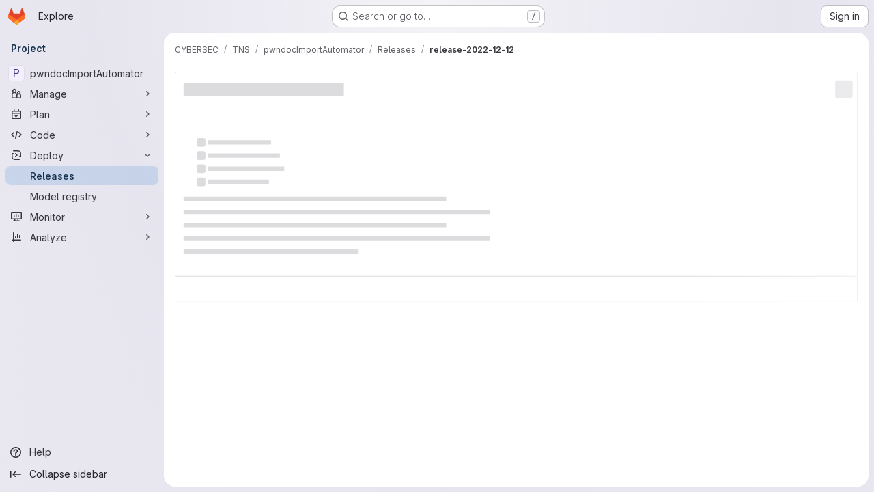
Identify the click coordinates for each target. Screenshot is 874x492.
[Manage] (81, 93)
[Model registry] (81, 196)
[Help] (81, 452)
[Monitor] (81, 216)
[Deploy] (81, 155)
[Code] (81, 134)
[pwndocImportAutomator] (81, 73)
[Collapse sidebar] (81, 474)
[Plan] (81, 114)
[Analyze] (81, 237)
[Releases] (81, 175)
